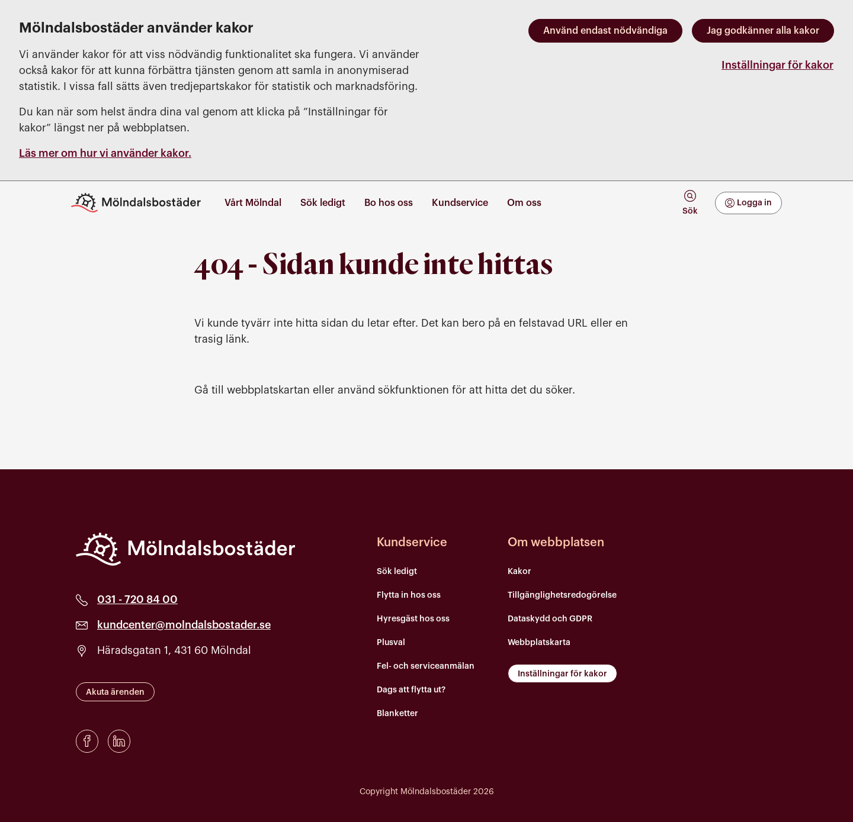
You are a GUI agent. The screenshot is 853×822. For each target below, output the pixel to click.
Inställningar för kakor (777, 65)
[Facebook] (87, 741)
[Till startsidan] (140, 203)
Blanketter (397, 714)
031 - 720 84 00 (137, 599)
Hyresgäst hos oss (413, 619)
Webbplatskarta (539, 643)
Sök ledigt (397, 572)
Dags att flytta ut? (411, 690)
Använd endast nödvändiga (605, 31)
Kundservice (412, 543)
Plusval (391, 643)
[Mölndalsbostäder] (185, 549)
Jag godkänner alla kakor (763, 31)
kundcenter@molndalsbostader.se (184, 625)
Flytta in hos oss (409, 595)
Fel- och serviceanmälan (425, 666)
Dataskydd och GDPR (550, 619)
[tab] (690, 202)
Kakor (519, 572)
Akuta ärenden (115, 692)
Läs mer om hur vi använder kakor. (105, 153)
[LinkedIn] (119, 741)
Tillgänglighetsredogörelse (562, 595)
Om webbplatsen (556, 543)
